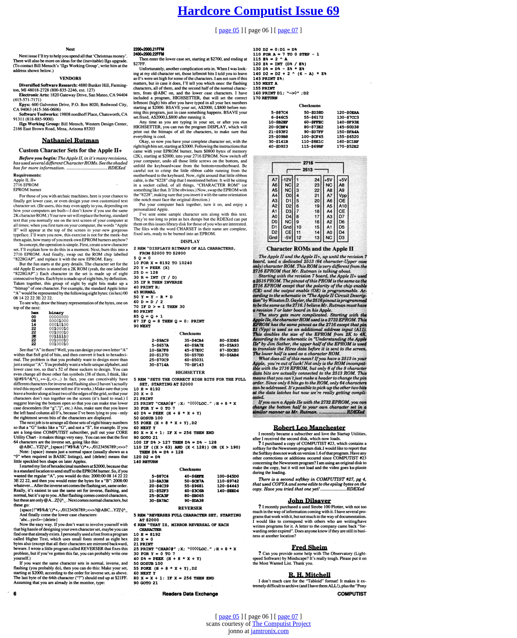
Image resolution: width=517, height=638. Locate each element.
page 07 (288, 30)
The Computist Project (281, 623)
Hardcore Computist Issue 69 (258, 10)
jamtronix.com (270, 630)
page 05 (229, 30)
